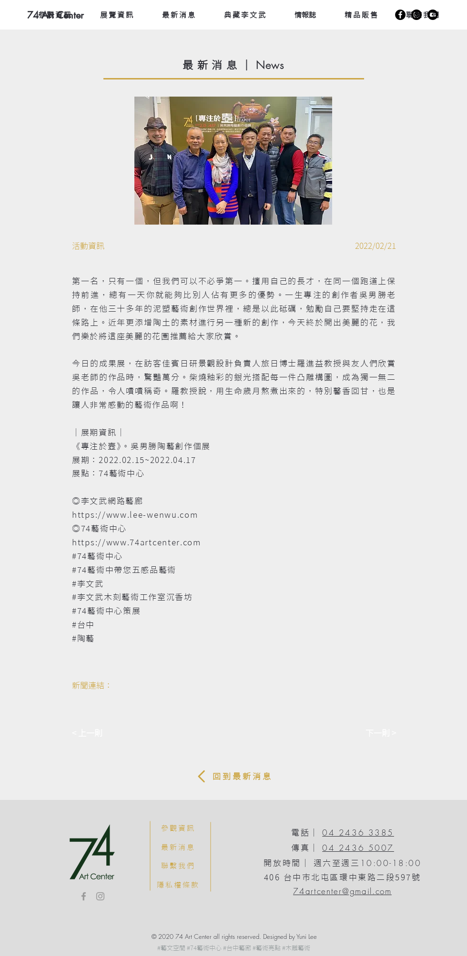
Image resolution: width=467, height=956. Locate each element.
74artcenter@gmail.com (342, 891)
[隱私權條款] (178, 884)
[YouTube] (432, 15)
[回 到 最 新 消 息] (233, 776)
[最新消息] (178, 847)
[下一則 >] (372, 733)
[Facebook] (400, 15)
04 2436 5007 (358, 847)
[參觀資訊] (178, 828)
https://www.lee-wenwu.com (135, 515)
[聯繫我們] (178, 865)
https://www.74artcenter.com (136, 542)
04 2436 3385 (358, 832)
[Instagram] (416, 15)
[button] (233, 161)
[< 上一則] (103, 733)
